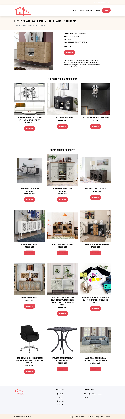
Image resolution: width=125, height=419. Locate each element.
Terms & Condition (87, 416)
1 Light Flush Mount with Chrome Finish (95, 117)
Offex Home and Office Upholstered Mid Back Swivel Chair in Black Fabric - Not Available (30, 359)
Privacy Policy (99, 416)
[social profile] (22, 2)
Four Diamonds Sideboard (29, 297)
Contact (89, 10)
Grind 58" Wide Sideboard (29, 243)
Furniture (75, 32)
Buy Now (69, 52)
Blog (82, 10)
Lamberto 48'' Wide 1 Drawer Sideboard (95, 243)
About (98, 10)
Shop (106, 10)
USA (93, 2)
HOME (75, 10)
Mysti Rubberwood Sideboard (95, 188)
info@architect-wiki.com (102, 2)
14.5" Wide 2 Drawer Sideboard (62, 117)
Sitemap (107, 416)
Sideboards (82, 32)
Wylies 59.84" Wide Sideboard (62, 243)
